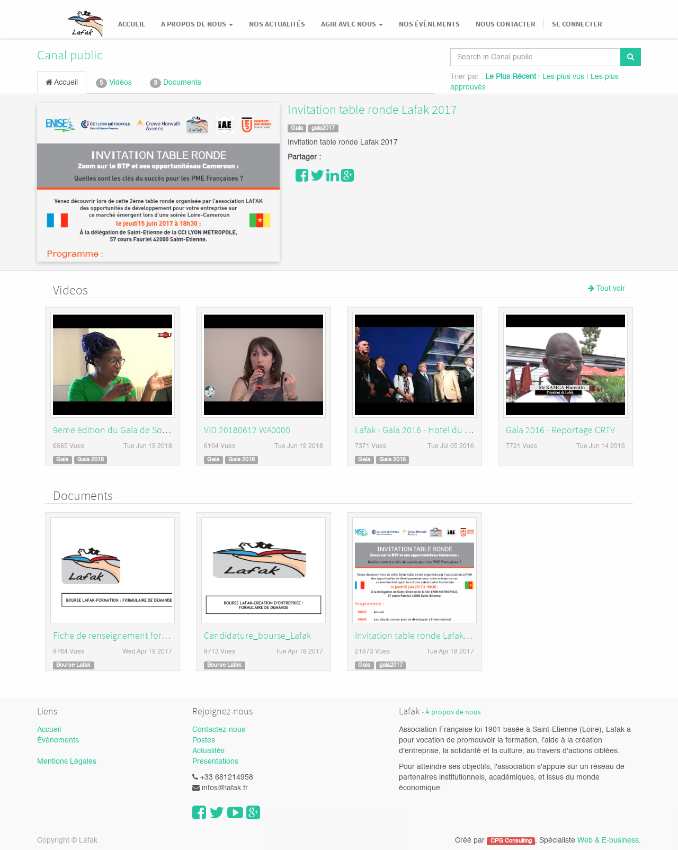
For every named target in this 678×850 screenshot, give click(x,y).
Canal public (70, 55)
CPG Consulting (511, 841)
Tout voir (606, 288)
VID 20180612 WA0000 (247, 430)
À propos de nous (453, 712)
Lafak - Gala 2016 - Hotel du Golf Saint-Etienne (445, 430)
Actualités (208, 751)
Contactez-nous (218, 729)
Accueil (62, 82)
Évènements (58, 740)
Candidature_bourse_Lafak (257, 635)
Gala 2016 (392, 459)
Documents (175, 83)
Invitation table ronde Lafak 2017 (372, 109)
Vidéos (114, 83)
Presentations (215, 761)
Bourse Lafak (73, 665)
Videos (70, 290)
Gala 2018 (90, 459)
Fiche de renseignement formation (121, 635)
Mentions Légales (66, 761)
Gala (297, 128)
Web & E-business (608, 840)
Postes (203, 740)
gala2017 (323, 128)
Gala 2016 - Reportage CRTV (560, 430)
